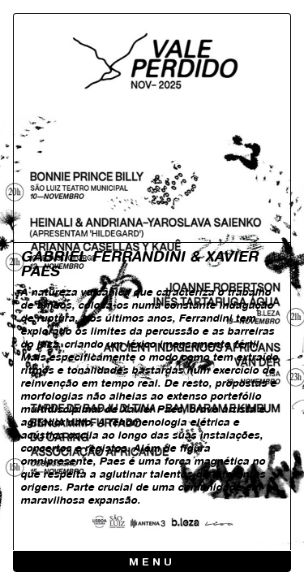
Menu (152, 562)
